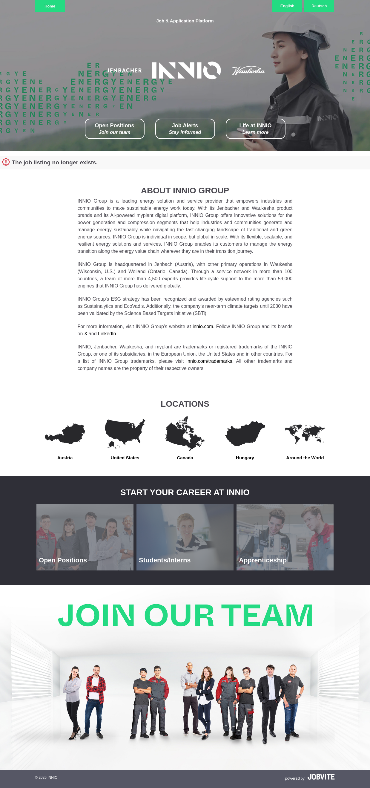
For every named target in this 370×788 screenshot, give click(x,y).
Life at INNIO (255, 129)
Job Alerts (185, 129)
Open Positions (114, 129)
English (287, 6)
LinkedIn (107, 333)
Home (49, 6)
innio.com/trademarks (209, 361)
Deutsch (319, 6)
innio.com (203, 326)
